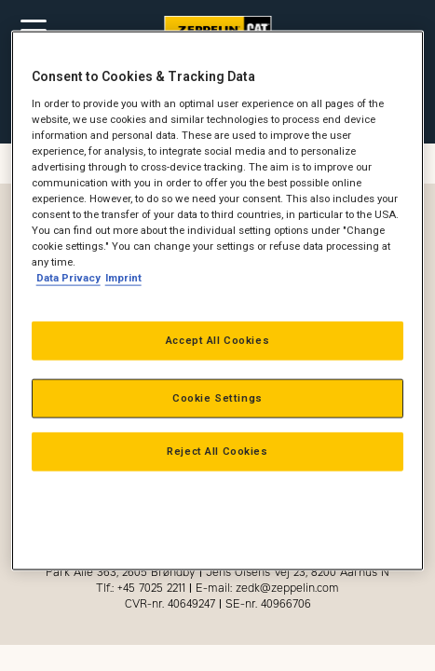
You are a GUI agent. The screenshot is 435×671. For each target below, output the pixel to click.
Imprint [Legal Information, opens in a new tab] (123, 277)
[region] (218, 301)
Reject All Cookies (217, 451)
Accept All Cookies (217, 340)
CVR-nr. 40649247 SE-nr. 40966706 (218, 603)
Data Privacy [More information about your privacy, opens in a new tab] (68, 277)
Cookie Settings (217, 397)
